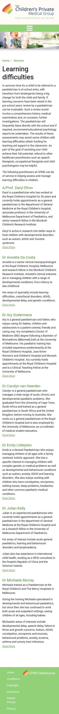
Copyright (12, 685)
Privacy (11, 708)
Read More (8, 247)
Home (5, 60)
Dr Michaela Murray (18, 580)
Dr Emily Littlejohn (17, 445)
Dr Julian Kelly (13, 508)
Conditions (13, 678)
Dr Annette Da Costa (18, 257)
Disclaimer (13, 691)
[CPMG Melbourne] (39, 673)
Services (19, 60)
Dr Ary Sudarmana (17, 315)
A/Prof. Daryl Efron (17, 188)
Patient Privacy (11, 700)
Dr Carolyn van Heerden (21, 386)
